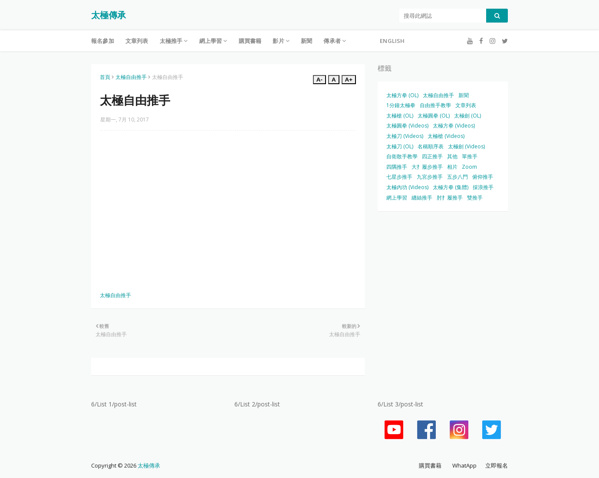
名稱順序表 (431, 146)
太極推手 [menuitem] (171, 41)
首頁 (105, 77)
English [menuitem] (392, 41)
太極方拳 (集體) (450, 187)
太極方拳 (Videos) (454, 125)
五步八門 (457, 176)
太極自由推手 (131, 77)
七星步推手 (399, 176)
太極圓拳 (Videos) (407, 125)
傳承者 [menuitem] (332, 41)
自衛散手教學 (402, 156)
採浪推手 (483, 187)
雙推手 (475, 197)
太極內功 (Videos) (407, 187)
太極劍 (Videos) (466, 146)
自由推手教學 (435, 105)
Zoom (469, 166)
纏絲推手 (421, 197)
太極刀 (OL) (399, 146)
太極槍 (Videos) (446, 136)
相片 (452, 166)
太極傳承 (108, 15)
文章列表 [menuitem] (136, 41)
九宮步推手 (430, 176)
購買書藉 (430, 465)
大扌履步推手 (427, 166)
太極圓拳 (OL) (434, 115)
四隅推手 (396, 166)
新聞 (463, 95)
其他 (452, 156)
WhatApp (464, 465)
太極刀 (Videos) (404, 136)
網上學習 (396, 197)
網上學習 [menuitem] (210, 41)
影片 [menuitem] (278, 41)
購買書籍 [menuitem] (250, 41)
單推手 (469, 156)
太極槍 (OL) (399, 115)
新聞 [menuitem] (306, 41)
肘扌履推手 (450, 197)
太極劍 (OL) (467, 115)
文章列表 (465, 105)
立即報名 (496, 465)
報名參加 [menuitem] (102, 41)
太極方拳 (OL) (402, 95)
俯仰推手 (482, 176)
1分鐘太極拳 (400, 105)
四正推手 (432, 156)
